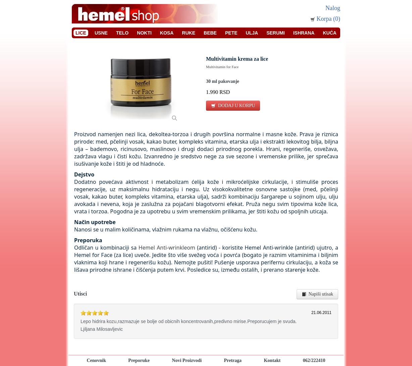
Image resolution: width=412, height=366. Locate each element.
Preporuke (139, 360)
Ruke (188, 33)
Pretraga (233, 360)
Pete (231, 33)
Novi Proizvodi (187, 360)
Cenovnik (96, 360)
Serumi (275, 33)
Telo (122, 33)
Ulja (252, 33)
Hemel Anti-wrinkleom (167, 247)
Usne (101, 33)
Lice (80, 33)
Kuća (329, 33)
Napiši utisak (317, 294)
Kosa (166, 33)
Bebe (210, 33)
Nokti (144, 33)
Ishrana (304, 33)
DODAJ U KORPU (233, 105)
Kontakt (272, 360)
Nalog (332, 8)
